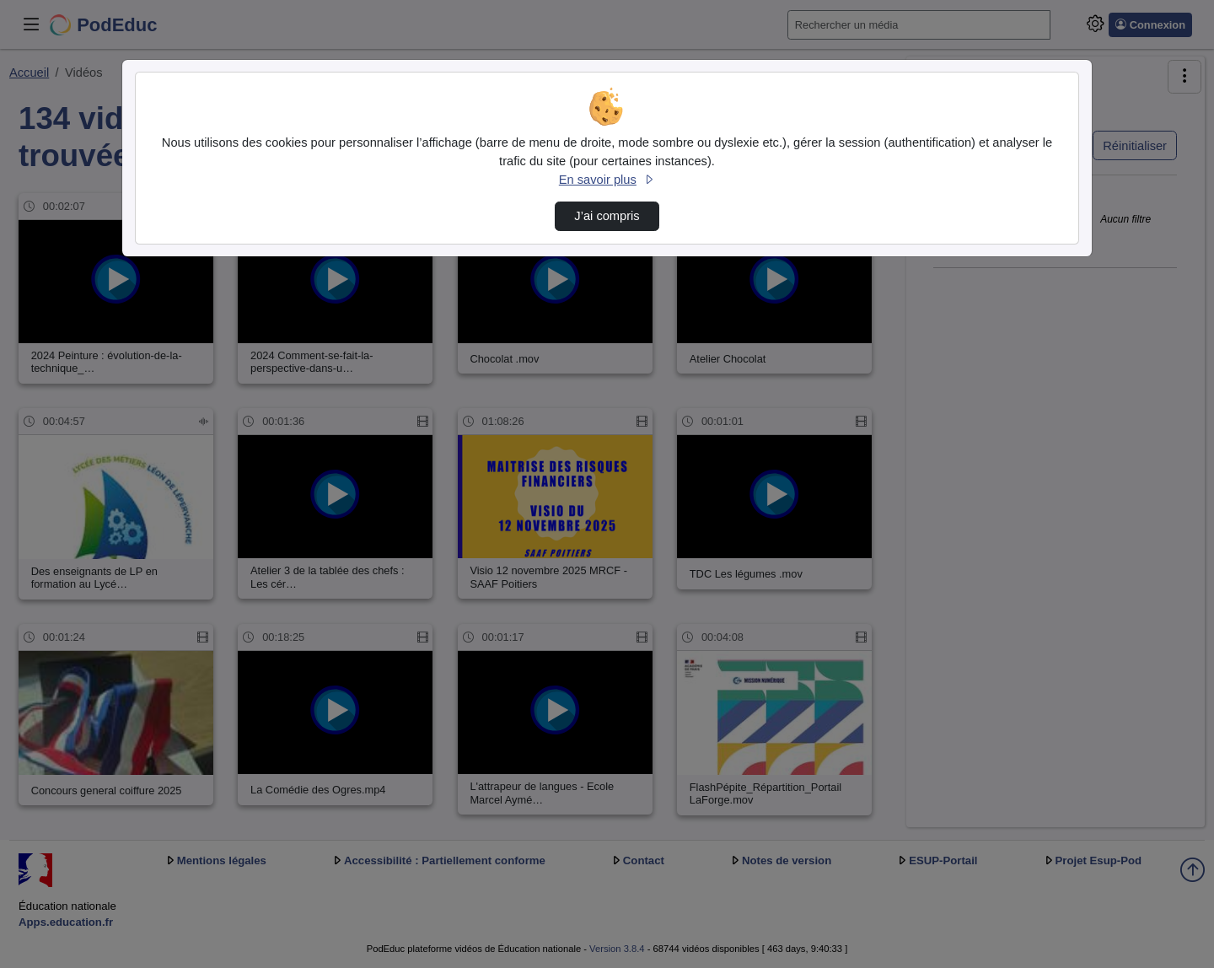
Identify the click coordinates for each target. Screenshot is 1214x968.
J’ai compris (606, 216)
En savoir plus (607, 179)
